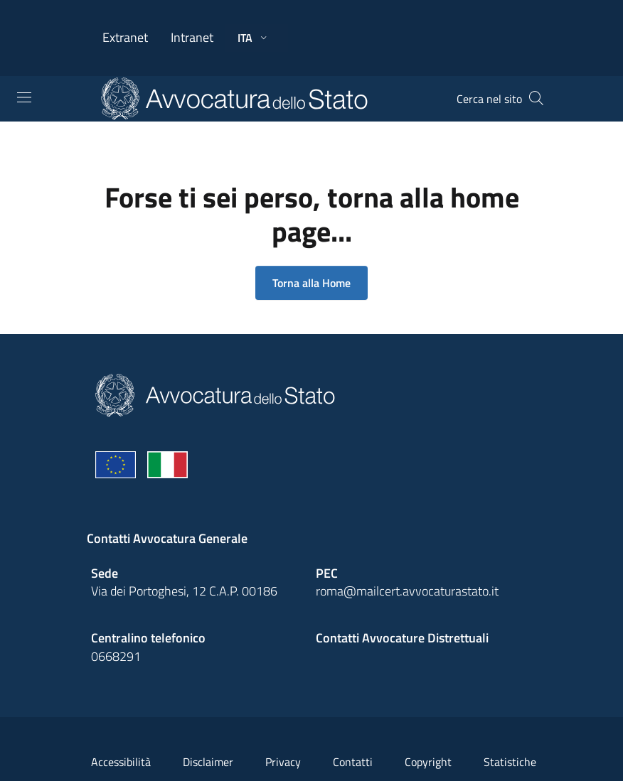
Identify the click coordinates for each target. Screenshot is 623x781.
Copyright (428, 761)
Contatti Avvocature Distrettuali (402, 637)
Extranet (125, 37)
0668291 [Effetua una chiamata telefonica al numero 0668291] (116, 656)
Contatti (353, 761)
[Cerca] (536, 98)
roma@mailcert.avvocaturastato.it (407, 590)
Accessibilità (121, 761)
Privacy (283, 761)
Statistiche (510, 761)
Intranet (192, 37)
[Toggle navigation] (24, 97)
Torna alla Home (311, 282)
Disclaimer (208, 761)
